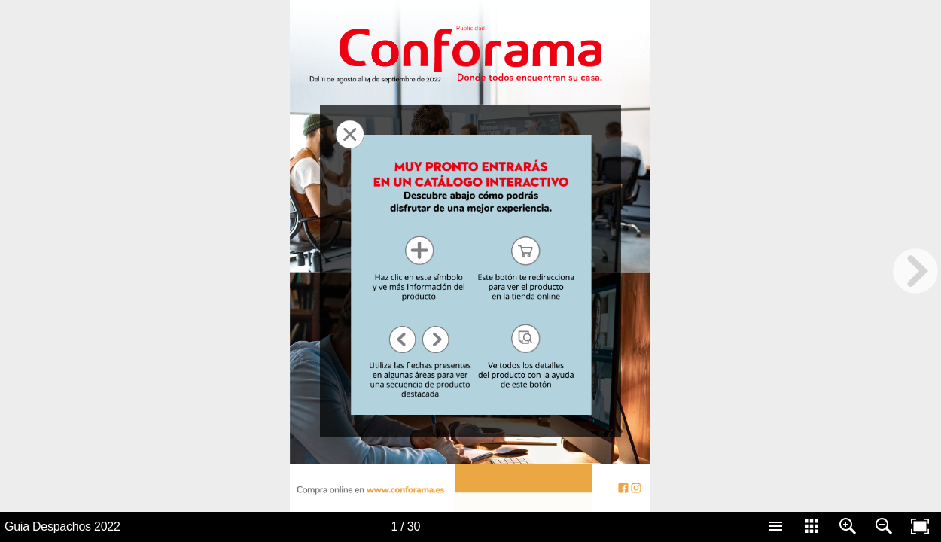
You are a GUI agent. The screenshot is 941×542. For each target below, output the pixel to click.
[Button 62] (623, 488)
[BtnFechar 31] (350, 134)
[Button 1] (376, 487)
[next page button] (915, 271)
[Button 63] (636, 488)
